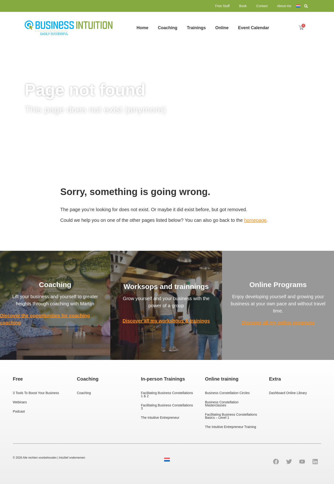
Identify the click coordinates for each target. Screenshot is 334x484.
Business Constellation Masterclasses (222, 403)
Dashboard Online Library (288, 393)
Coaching (167, 27)
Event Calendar (253, 27)
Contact (262, 6)
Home (142, 27)
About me (284, 6)
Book (243, 6)
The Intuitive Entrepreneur (160, 417)
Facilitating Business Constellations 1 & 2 (167, 394)
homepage (255, 220)
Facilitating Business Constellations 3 (167, 406)
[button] (306, 6)
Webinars (20, 402)
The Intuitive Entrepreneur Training (230, 427)
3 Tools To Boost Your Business (36, 393)
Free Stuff (222, 6)
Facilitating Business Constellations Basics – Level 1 (231, 416)
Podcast (19, 411)
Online (221, 27)
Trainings (196, 27)
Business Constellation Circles (227, 393)
